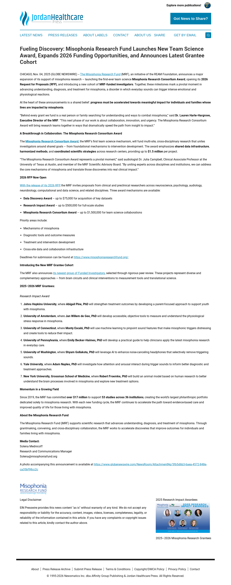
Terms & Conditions (118, 569)
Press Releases (62, 35)
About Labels (95, 35)
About (35, 569)
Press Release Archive (56, 569)
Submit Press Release (88, 569)
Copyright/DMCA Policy (149, 569)
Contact (121, 35)
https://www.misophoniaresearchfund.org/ (101, 257)
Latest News (31, 35)
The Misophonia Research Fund (100, 74)
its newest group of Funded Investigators (79, 273)
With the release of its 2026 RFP (40, 185)
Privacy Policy (177, 569)
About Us (142, 35)
